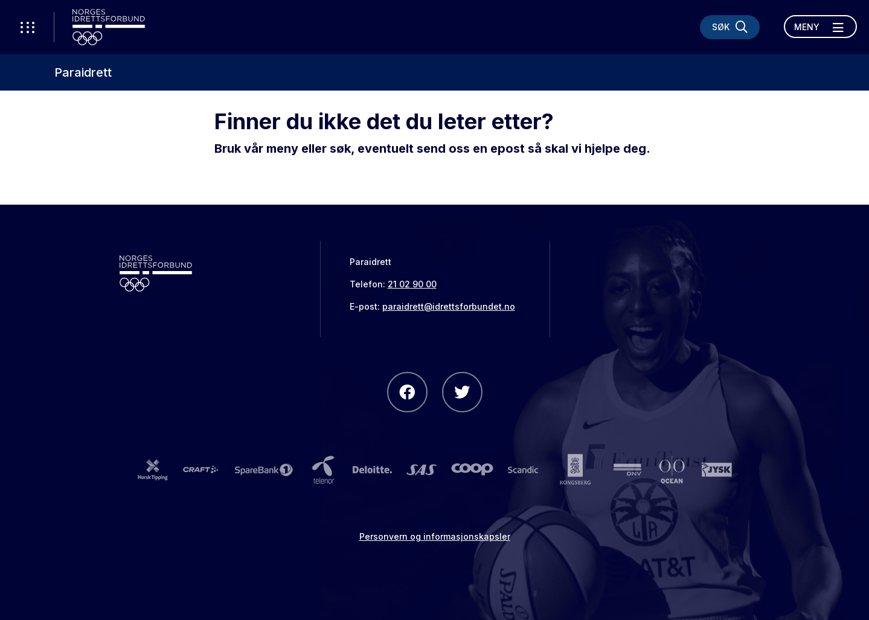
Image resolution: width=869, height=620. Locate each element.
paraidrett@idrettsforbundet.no (448, 306)
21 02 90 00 (412, 284)
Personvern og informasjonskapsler (434, 536)
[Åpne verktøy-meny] (27, 27)
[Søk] (730, 27)
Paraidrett (83, 72)
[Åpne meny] (820, 26)
